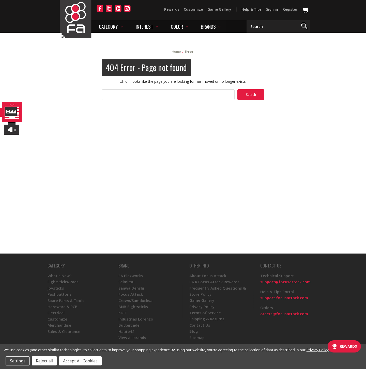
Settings (17, 361)
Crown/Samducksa (135, 300)
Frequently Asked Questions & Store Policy (217, 291)
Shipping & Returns (206, 318)
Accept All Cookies (80, 361)
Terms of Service (205, 312)
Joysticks (56, 288)
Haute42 (126, 331)
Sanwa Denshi (131, 288)
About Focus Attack (207, 275)
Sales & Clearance (64, 331)
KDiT (122, 312)
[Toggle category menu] (122, 26)
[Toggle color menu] (187, 26)
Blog (193, 331)
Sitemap (197, 337)
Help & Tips (251, 9)
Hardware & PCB (63, 306)
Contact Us (199, 325)
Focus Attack (130, 294)
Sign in (272, 9)
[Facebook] (100, 12)
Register (290, 9)
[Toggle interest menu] (157, 26)
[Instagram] (127, 12)
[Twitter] (109, 12)
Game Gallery (219, 9)
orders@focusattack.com (284, 313)
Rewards (171, 9)
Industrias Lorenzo (135, 319)
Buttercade (129, 325)
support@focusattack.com (285, 281)
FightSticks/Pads (63, 281)
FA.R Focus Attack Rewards (214, 281)
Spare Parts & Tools (66, 300)
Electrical (56, 312)
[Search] (304, 26)
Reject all (44, 361)
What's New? (59, 275)
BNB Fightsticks (133, 306)
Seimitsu (126, 281)
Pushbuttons (59, 294)
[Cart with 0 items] (308, 10)
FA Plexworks (130, 275)
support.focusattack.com (284, 297)
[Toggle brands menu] (219, 26)
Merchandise (59, 325)
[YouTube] (118, 12)
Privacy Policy (202, 306)
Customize (193, 9)
